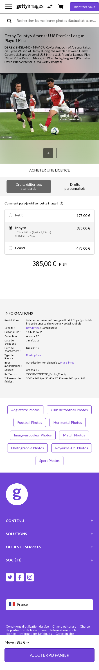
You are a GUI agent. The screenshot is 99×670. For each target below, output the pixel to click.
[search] (11, 20)
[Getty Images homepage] (29, 6)
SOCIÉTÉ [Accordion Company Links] (49, 560)
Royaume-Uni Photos (71, 448)
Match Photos (74, 435)
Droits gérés (33, 355)
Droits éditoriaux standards (29, 186)
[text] (57, 20)
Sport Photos (49, 460)
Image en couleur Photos (33, 435)
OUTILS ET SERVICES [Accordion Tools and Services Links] (49, 547)
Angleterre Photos (25, 410)
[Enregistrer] (48, 153)
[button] (49, 106)
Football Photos (29, 422)
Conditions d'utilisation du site (27, 626)
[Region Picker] (49, 604)
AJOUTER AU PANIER (49, 658)
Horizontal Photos (67, 422)
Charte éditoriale (64, 626)
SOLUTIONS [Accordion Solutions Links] (49, 533)
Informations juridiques (35, 633)
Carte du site (65, 633)
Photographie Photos (27, 448)
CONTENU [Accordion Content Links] (49, 520)
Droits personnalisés (75, 186)
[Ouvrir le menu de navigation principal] (8, 6)
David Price (33, 327)
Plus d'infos (67, 362)
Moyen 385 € (16, 645)
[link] (43, 362)
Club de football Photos (69, 410)
